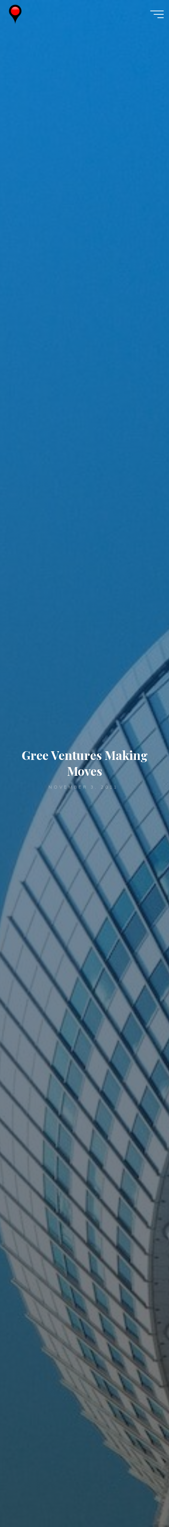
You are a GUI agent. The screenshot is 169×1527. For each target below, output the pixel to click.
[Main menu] (157, 14)
